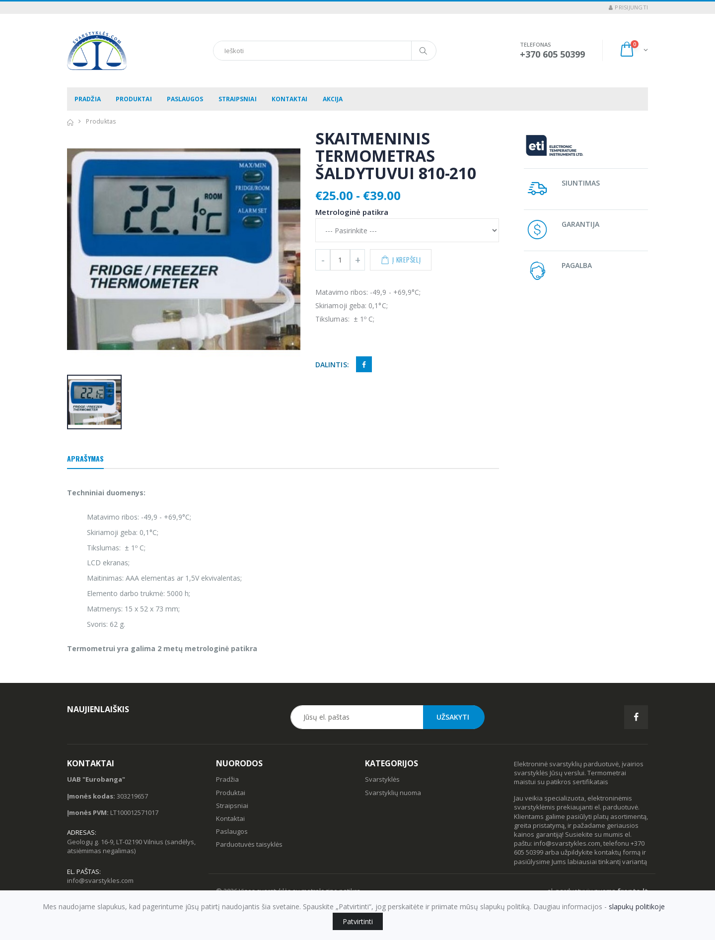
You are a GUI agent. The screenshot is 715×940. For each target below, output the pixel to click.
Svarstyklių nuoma (393, 792)
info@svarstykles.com (100, 880)
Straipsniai (237, 99)
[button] (633, 50)
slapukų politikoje (637, 906)
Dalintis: (332, 364)
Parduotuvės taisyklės (249, 844)
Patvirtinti (358, 921)
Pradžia (87, 99)
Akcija (333, 99)
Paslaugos (185, 99)
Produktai (134, 99)
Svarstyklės (382, 779)
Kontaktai (290, 99)
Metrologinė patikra (351, 212)
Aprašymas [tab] (85, 458)
